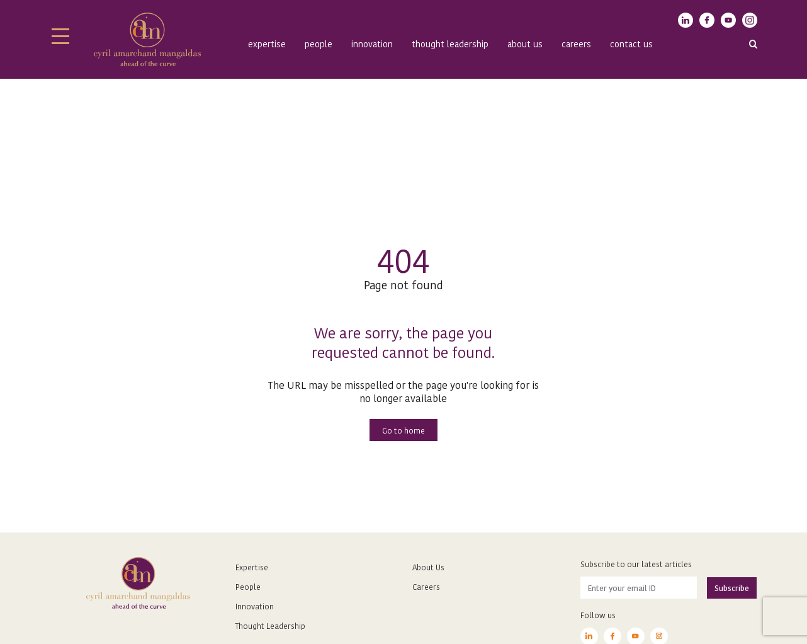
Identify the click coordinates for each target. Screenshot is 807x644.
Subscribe (731, 587)
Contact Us (631, 43)
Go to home (403, 430)
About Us (428, 567)
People (318, 43)
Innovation (372, 43)
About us (525, 43)
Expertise (267, 43)
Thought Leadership (450, 43)
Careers (576, 43)
